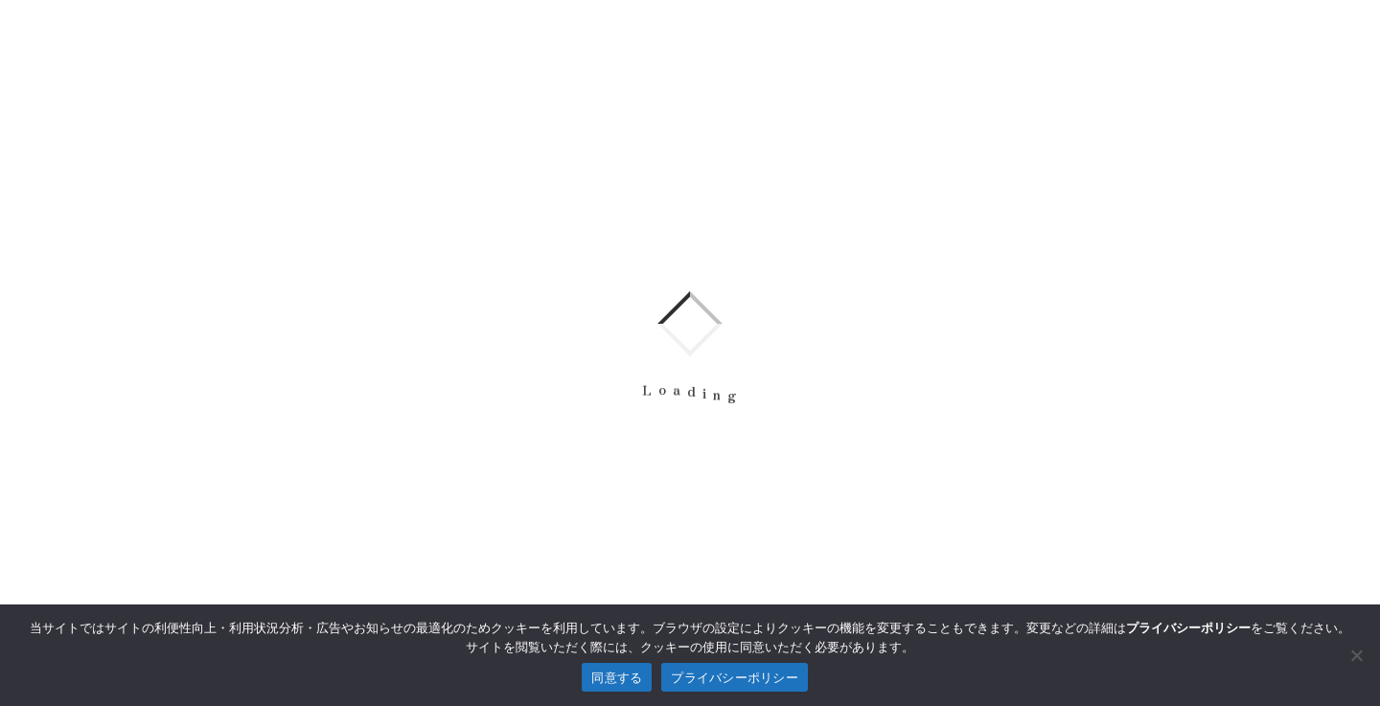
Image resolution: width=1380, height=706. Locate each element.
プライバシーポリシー (734, 678)
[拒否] (1356, 655)
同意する (616, 678)
